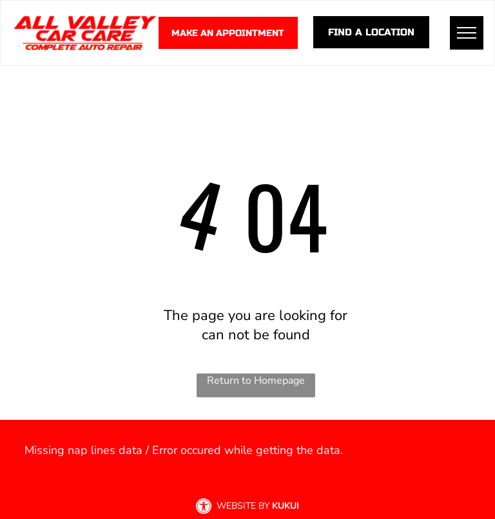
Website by (243, 506)
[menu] (466, 33)
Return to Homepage (256, 380)
